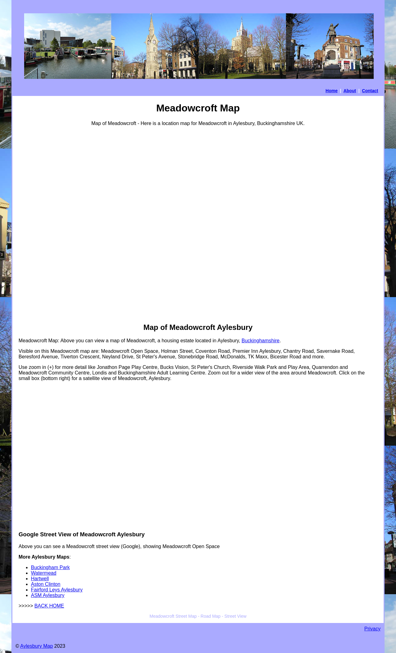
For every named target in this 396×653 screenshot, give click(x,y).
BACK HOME (49, 605)
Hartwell (40, 578)
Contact (370, 90)
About (349, 90)
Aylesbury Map (36, 646)
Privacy (372, 628)
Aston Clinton (45, 584)
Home (331, 90)
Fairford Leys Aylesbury (57, 589)
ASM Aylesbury (47, 595)
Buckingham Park (50, 567)
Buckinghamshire (261, 340)
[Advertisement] (43, 224)
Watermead (43, 573)
